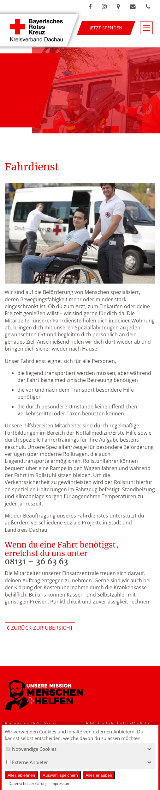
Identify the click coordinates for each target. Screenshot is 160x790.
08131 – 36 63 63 (36, 561)
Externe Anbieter (27, 762)
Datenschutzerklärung (28, 783)
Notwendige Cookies (31, 749)
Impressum (60, 783)
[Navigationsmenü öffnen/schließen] (146, 27)
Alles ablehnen (21, 775)
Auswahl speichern (60, 775)
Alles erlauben (99, 775)
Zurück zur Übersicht (42, 627)
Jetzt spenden (106, 28)
